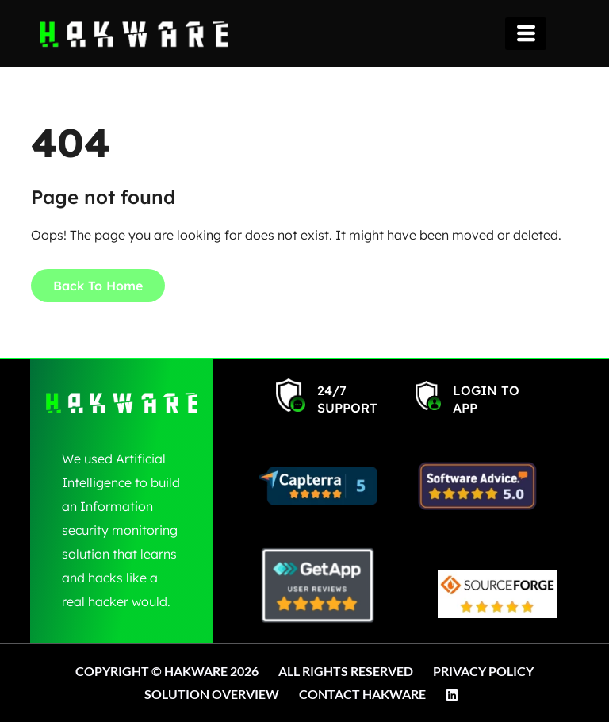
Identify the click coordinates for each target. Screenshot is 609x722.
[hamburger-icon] (525, 33)
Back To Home (98, 286)
